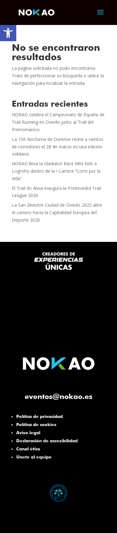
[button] (8, 33)
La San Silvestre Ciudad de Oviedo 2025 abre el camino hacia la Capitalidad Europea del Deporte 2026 (57, 212)
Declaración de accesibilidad (47, 440)
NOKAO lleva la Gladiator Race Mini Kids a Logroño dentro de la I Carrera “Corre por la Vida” (56, 171)
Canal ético (28, 448)
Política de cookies (36, 424)
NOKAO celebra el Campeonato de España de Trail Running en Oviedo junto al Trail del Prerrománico (58, 122)
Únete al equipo (33, 456)
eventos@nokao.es (58, 396)
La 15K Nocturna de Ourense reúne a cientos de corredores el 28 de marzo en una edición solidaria (57, 146)
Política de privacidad (39, 416)
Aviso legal (28, 432)
